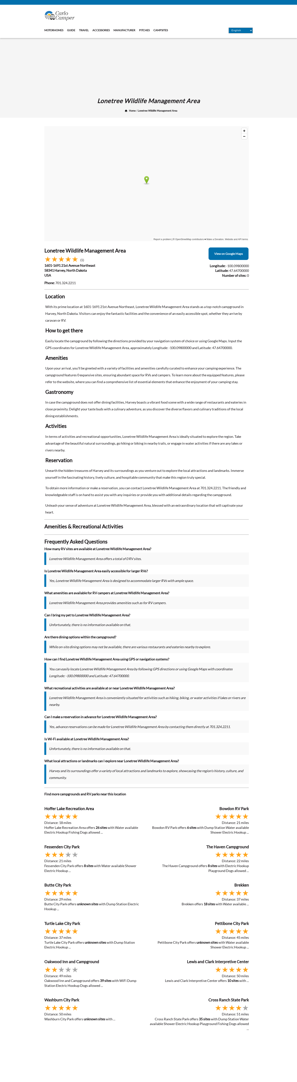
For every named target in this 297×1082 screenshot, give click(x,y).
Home (132, 110)
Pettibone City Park (232, 923)
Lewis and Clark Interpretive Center (218, 961)
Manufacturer (124, 30)
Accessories (101, 30)
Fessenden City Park (62, 846)
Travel (84, 30)
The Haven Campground (227, 846)
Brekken (241, 885)
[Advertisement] (148, 66)
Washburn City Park (61, 999)
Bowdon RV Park (234, 808)
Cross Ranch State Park (228, 999)
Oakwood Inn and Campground (71, 961)
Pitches (144, 30)
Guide (71, 30)
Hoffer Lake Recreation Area (69, 808)
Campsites (160, 30)
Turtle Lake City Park (62, 923)
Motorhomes (53, 30)
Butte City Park (57, 885)
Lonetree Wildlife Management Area (157, 110)
